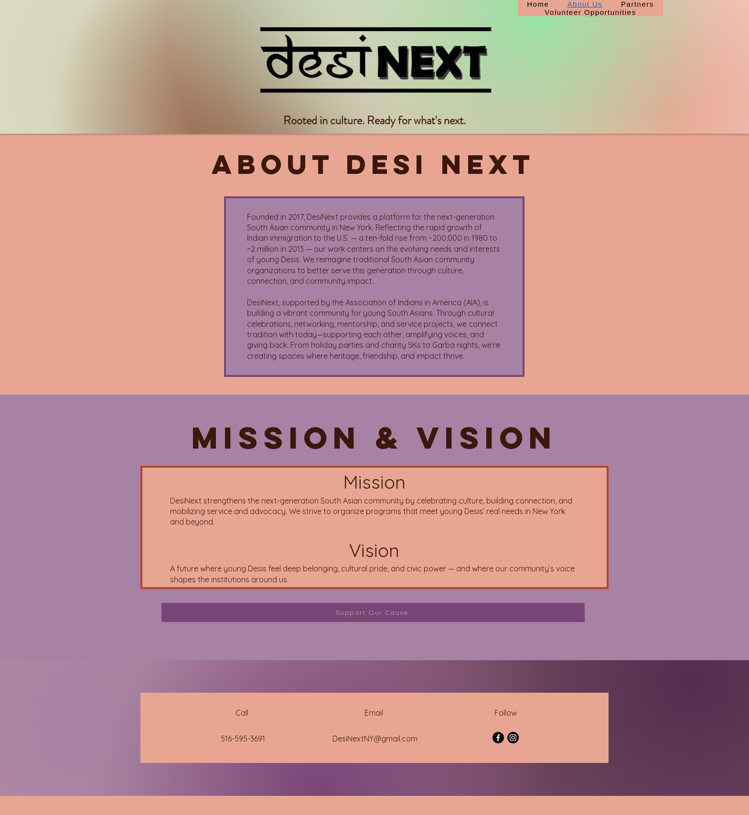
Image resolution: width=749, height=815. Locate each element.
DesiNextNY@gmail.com (374, 738)
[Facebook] (498, 737)
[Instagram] (513, 737)
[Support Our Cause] (373, 612)
